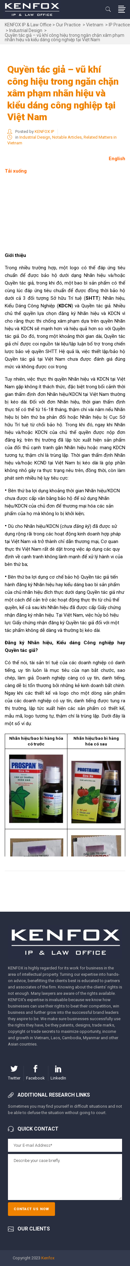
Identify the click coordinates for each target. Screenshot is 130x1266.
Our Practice (68, 25)
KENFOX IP (44, 131)
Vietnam (94, 25)
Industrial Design (25, 30)
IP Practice (119, 25)
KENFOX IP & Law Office (28, 25)
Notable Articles (67, 137)
